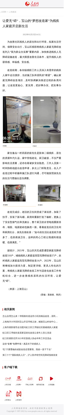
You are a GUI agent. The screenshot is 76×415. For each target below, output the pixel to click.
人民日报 (8, 380)
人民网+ (18, 380)
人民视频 (51, 380)
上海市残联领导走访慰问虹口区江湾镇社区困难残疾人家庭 (30, 327)
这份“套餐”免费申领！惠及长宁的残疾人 (21, 344)
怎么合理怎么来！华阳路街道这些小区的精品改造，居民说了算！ (33, 316)
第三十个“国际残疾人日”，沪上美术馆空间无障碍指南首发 (30, 355)
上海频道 (12, 12)
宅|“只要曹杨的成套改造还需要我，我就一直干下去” (27, 349)
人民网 (3, 12)
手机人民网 (29, 380)
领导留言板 (40, 380)
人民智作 (18, 395)
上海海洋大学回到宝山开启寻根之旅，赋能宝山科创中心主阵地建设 (34, 322)
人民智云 (8, 395)
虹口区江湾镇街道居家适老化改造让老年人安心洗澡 (27, 333)
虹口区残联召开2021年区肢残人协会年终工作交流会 (27, 338)
